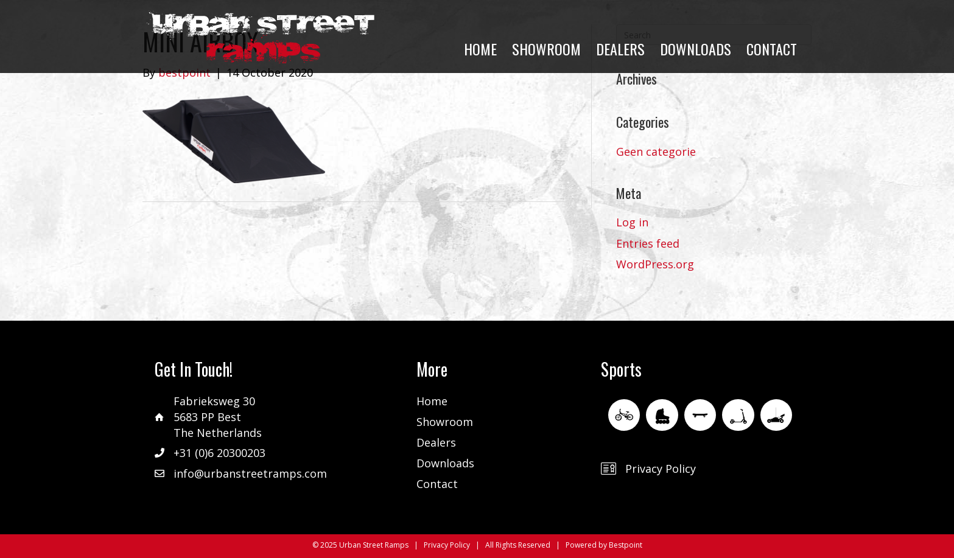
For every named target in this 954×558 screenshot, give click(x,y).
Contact (437, 483)
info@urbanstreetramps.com (250, 473)
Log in (632, 222)
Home (431, 401)
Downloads (445, 463)
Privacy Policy (660, 468)
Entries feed (647, 243)
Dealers (436, 442)
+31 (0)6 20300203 (219, 452)
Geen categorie (656, 151)
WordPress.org (655, 264)
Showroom (444, 421)
